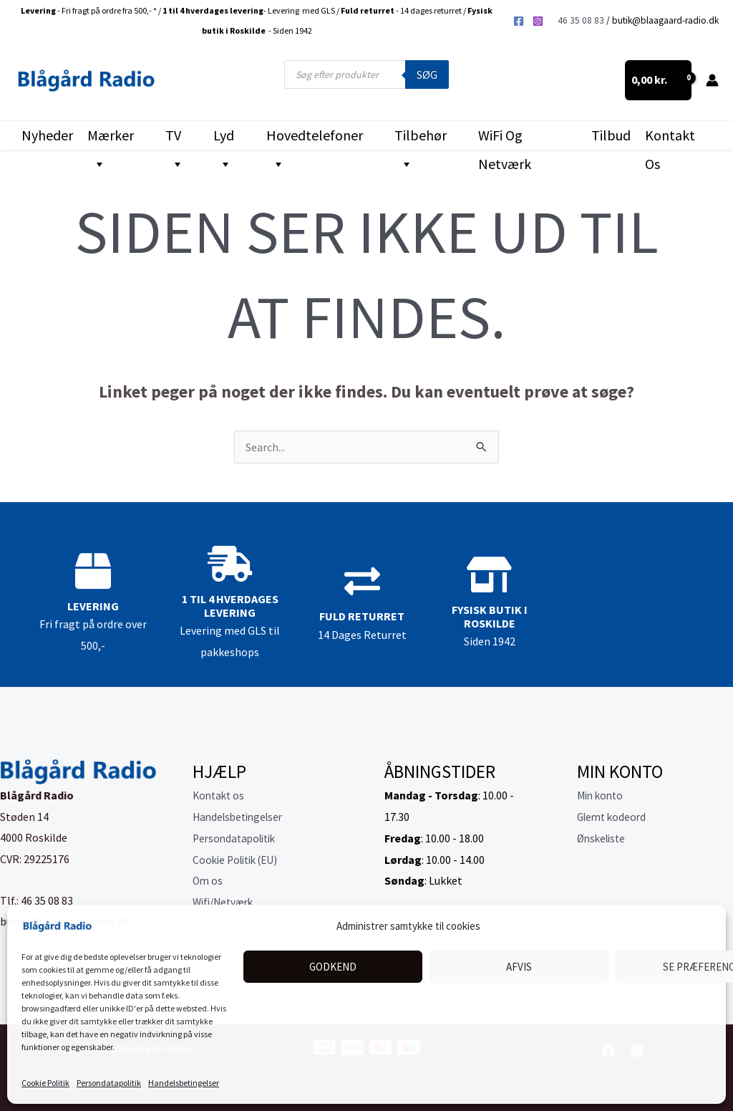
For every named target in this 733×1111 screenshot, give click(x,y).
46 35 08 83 (581, 20)
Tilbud (611, 135)
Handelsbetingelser (183, 1082)
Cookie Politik (45, 1082)
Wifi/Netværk (226, 902)
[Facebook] (518, 21)
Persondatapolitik (109, 1082)
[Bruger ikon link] (712, 80)
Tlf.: (10, 900)
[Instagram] (538, 21)
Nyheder (47, 135)
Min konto (602, 795)
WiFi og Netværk (504, 138)
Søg (427, 74)
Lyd (223, 138)
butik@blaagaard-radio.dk (665, 20)
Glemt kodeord (614, 816)
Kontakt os (670, 138)
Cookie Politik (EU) (239, 859)
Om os (208, 880)
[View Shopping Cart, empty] (658, 80)
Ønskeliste (603, 838)
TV (174, 138)
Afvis (519, 966)
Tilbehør (420, 138)
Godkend (332, 966)
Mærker (110, 138)
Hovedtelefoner (314, 138)
